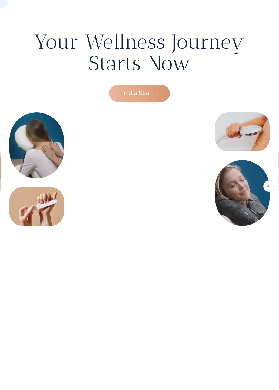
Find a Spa (139, 83)
